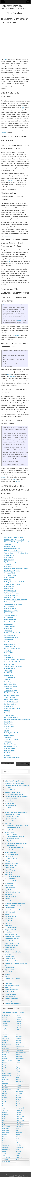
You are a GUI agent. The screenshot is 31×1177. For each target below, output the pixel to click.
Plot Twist (18, 1122)
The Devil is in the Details (12, 757)
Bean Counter (8, 642)
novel (8, 261)
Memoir (4, 1097)
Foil (17, 1073)
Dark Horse (7, 737)
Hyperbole (5, 1083)
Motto (4, 1104)
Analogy (4, 1023)
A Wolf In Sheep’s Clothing (12, 708)
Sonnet (18, 1141)
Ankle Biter (7, 579)
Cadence (18, 1040)
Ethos (17, 1065)
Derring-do (7, 742)
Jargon (4, 1091)
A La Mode (7, 544)
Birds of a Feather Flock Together (14, 659)
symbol (10, 180)
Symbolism (5, 1147)
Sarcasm (18, 1137)
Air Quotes (7, 564)
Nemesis (4, 1106)
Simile (17, 1139)
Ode (3, 1108)
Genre (4, 1077)
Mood (4, 1102)
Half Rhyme (5, 1079)
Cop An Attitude (9, 724)
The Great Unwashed (10, 744)
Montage (18, 1100)
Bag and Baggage (9, 626)
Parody (4, 1116)
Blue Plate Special (10, 673)
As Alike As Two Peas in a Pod (13, 593)
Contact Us (11, 1176)
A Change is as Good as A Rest (14, 539)
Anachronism (6, 1021)
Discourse (5, 1058)
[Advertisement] (15, 41)
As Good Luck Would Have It (13, 604)
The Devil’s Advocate (10, 753)
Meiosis (18, 1095)
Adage (18, 1015)
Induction (18, 1085)
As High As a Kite (9, 597)
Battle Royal (8, 628)
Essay (4, 1065)
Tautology (18, 1151)
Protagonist (5, 1130)
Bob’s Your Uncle (9, 668)
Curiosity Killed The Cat (11, 733)
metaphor (3, 75)
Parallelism (5, 1114)
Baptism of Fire (9, 613)
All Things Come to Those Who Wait (15, 599)
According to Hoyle (10, 555)
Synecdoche (19, 1147)
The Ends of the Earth (11, 717)
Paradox (18, 1112)
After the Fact (8, 557)
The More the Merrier (10, 746)
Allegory (4, 1017)
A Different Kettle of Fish (12, 548)
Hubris (4, 1081)
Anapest (18, 1023)
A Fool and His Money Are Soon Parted (16, 542)
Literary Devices (12, 5)
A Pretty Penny (8, 588)
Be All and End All (9, 635)
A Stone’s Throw (9, 750)
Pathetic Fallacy (20, 1116)
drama (15, 479)
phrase (5, 59)
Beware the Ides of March (12, 662)
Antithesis (18, 1030)
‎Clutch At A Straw (9, 697)
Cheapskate (8, 688)
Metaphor (18, 1097)
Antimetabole (6, 1030)
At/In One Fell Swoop (10, 619)
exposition (8, 236)
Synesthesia (6, 1149)
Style (3, 1143)
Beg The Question (9, 646)
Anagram (18, 1021)
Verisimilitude (6, 1161)
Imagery (4, 1085)
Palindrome (19, 1110)
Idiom (17, 1083)
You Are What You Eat (11, 702)
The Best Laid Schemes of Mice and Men (17, 719)
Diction (4, 1056)
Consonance (19, 1050)
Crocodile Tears (9, 726)
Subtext (18, 1143)
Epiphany (5, 1063)
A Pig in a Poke (9, 559)
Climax (4, 1046)
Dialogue (18, 1054)
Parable (4, 1112)
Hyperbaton (19, 1081)
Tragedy (18, 1155)
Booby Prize (8, 670)
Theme (4, 1153)
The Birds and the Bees (11, 695)
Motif (17, 1102)
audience (19, 320)
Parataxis (18, 1114)
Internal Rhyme (6, 1089)
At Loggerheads (9, 617)
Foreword (18, 1075)
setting (9, 374)
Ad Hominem (6, 1015)
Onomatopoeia (20, 1108)
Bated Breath (8, 630)
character (3, 132)
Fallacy (18, 1071)
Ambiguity (18, 1019)
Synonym (18, 1149)
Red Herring (5, 1132)
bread (7, 208)
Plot (3, 1122)
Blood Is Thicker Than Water (13, 666)
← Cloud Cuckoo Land (7, 763)
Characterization (7, 1044)
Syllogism (18, 1145)
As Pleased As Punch (11, 610)
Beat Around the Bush (11, 637)
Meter (4, 1100)
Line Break (19, 1093)
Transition (5, 1159)
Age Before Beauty (10, 562)
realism (3, 477)
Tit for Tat (7, 710)
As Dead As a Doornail (11, 595)
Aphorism (5, 1032)
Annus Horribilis (9, 577)
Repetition (19, 1132)
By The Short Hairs (10, 684)
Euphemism (19, 1067)
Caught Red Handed (10, 686)
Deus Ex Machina (21, 1052)
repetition (16, 335)
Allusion (4, 1019)
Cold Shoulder (8, 706)
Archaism (18, 1034)
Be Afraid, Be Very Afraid (12, 633)
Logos (4, 1095)
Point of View (6, 1126)
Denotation (5, 1052)
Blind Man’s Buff (9, 664)
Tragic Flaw (19, 1157)
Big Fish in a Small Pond (12, 648)
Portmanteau (19, 1126)
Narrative (18, 1104)
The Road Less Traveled (11, 693)
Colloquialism (20, 1046)
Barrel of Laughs (9, 644)
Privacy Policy (18, 1176)
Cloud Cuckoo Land (10, 690)
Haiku (17, 1077)
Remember (6, 305)
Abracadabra (8, 566)
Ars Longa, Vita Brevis (11, 573)
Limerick (4, 1093)
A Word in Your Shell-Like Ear (13, 551)
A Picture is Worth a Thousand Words (16, 568)
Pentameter (19, 1118)
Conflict (18, 1048)
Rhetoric (4, 1134)
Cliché (17, 1044)
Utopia (18, 1159)
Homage (18, 1079)
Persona (4, 1120)
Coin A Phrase (8, 713)
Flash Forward (6, 1073)
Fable (4, 1071)
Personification (20, 1120)
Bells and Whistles (10, 653)
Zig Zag (6, 730)
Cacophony (5, 1040)
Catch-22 (7, 679)
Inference (5, 1087)
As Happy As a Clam (10, 602)
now (23, 107)
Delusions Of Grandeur (11, 739)
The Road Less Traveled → (23, 763)
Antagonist (5, 1028)
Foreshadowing (6, 1075)
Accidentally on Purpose (12, 571)
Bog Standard (8, 675)
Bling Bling (7, 650)
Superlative (5, 1145)
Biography (19, 1038)
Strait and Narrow (9, 748)
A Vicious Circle (9, 715)
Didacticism (19, 1056)
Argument (18, 1036)
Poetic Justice (20, 1124)
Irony (17, 1089)
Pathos (4, 1118)
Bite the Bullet (8, 657)
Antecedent (19, 1028)
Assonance (5, 1038)
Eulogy (4, 1067)
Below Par (7, 655)
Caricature (5, 1042)
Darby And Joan (9, 735)
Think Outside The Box (11, 699)
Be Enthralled (8, 639)
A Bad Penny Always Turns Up (13, 537)
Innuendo (18, 1087)
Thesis (18, 1153)
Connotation (5, 1050)
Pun (17, 1130)
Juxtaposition (19, 1091)
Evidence (5, 1069)
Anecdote (18, 1025)
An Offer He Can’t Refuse (12, 584)
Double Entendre (7, 1060)
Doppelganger (20, 1058)
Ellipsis (18, 1060)
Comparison (5, 1048)
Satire (4, 1139)
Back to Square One (10, 622)
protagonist (11, 376)
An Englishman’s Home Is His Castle (15, 582)
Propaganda (6, 1128)
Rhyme (18, 1134)
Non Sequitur (19, 1106)
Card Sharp (7, 682)
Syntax (4, 1151)
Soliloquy (5, 1141)
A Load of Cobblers (10, 546)
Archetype (5, 1036)
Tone (3, 1155)
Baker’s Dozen (8, 624)
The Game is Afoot (10, 704)
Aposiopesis (19, 1032)
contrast (18, 481)
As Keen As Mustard (10, 608)
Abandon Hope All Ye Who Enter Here (16, 553)
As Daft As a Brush (10, 591)
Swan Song (7, 755)
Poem (4, 1124)
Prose (17, 1128)
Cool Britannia (8, 722)
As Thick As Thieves (10, 615)
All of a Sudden (9, 606)
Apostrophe (5, 1034)
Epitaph (18, 1063)
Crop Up (6, 728)
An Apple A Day (9, 586)
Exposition (19, 1069)
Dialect (4, 1054)
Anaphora (5, 1025)
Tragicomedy (6, 1157)
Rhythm (4, 1137)
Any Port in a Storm (10, 575)
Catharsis (18, 1042)
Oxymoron (5, 1110)
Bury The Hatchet (9, 677)
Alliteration (19, 1017)
